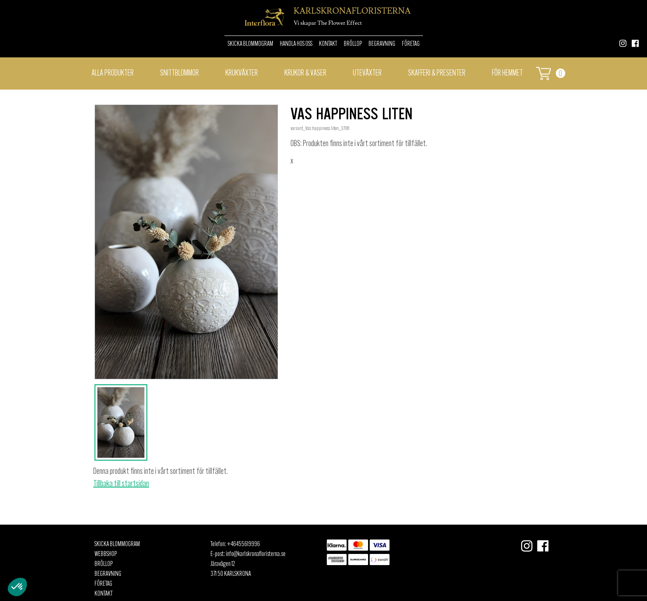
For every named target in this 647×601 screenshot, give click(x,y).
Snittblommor (179, 73)
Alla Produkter (113, 73)
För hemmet (507, 73)
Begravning (381, 44)
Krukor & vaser (305, 73)
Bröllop (353, 44)
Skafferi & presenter (436, 73)
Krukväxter (241, 73)
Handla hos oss (296, 44)
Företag (411, 44)
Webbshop (105, 554)
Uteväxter (367, 73)
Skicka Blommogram (250, 44)
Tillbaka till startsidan (121, 484)
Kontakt (328, 44)
